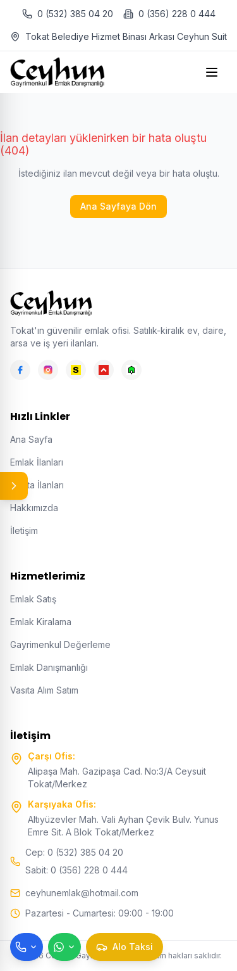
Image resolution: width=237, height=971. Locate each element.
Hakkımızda (34, 507)
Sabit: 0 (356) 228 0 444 (76, 870)
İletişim (24, 530)
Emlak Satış (33, 598)
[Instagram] (48, 370)
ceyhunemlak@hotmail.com (81, 892)
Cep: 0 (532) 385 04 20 (74, 852)
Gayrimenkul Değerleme (60, 644)
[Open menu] (213, 72)
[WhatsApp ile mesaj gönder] (64, 947)
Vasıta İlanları (37, 484)
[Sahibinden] (76, 370)
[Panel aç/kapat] (14, 486)
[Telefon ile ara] (26, 947)
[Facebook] (20, 370)
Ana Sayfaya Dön (118, 206)
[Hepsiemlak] (104, 370)
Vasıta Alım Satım (44, 690)
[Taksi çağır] (124, 947)
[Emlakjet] (131, 370)
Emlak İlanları (36, 462)
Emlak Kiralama (40, 621)
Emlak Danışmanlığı (49, 667)
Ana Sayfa (31, 439)
